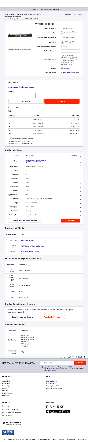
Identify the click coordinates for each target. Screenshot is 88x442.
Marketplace (6, 383)
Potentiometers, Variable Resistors (27, 14)
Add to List (26, 101)
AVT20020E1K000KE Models (70, 72)
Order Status (50, 383)
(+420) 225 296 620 (10, 410)
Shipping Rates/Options (53, 386)
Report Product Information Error (25, 221)
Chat (5, 407)
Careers (4, 388)
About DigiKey (6, 381)
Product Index (9, 14)
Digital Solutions (7, 393)
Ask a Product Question (52, 317)
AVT (26, 170)
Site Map (5, 391)
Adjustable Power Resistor (13, 16)
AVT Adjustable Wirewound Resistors (32, 246)
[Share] (80, 14)
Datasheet (65, 68)
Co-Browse (7, 416)
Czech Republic (9, 439)
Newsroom (5, 395)
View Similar (70, 221)
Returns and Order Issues (54, 388)
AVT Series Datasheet (27, 240)
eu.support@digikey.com (11, 413)
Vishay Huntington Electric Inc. (69, 33)
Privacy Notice (51, 370)
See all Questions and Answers (23, 317)
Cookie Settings (82, 439)
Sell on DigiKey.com (8, 386)
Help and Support (51, 381)
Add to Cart (62, 101)
